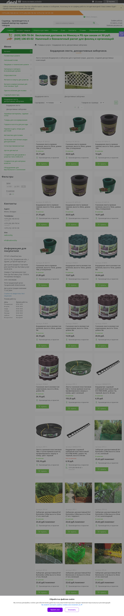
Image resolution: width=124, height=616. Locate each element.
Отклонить (72, 610)
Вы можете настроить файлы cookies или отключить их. (61, 605)
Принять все (55, 610)
